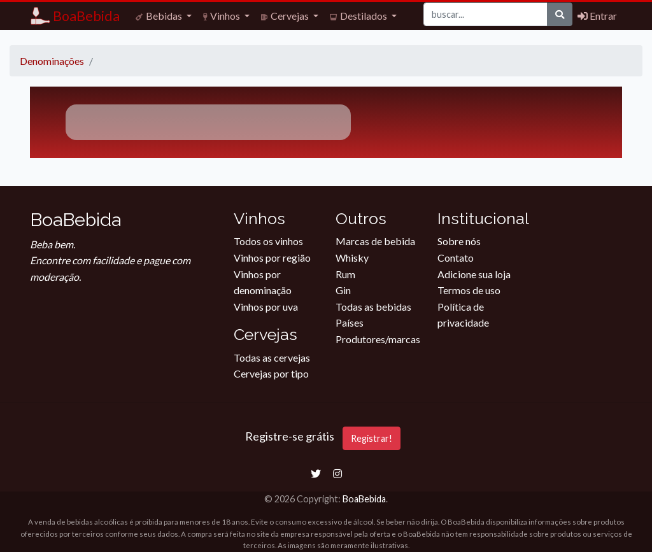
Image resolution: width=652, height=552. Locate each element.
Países (350, 322)
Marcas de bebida (375, 241)
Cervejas (286, 16)
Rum (345, 274)
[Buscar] (485, 14)
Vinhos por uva (266, 307)
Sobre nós (459, 241)
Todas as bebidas (373, 307)
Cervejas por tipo (271, 373)
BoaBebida (364, 498)
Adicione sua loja (474, 274)
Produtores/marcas (378, 339)
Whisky (352, 257)
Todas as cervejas (272, 357)
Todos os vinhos (268, 241)
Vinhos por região (272, 257)
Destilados (359, 16)
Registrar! (371, 438)
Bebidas (160, 16)
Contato (455, 257)
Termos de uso (468, 290)
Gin (343, 290)
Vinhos (222, 16)
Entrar (597, 16)
